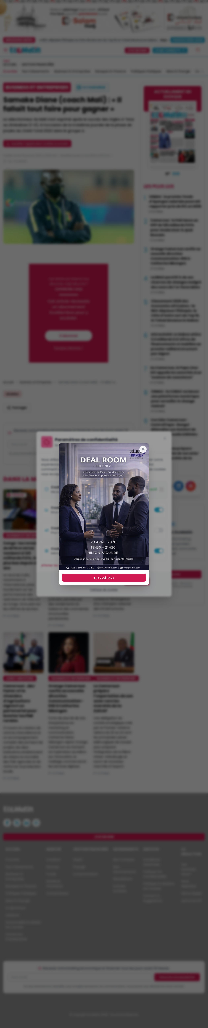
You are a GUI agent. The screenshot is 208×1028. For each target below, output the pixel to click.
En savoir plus (104, 578)
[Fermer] (143, 449)
